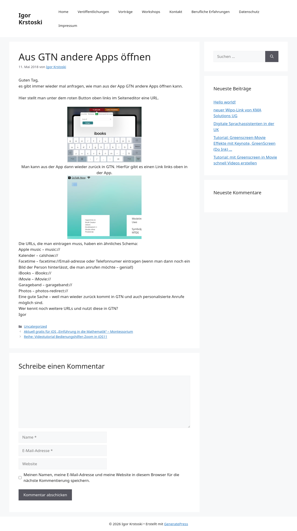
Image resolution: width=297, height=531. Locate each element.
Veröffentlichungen (93, 11)
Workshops (151, 11)
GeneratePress (176, 524)
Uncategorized (35, 326)
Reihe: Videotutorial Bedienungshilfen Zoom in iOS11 (65, 336)
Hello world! (224, 102)
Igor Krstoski (30, 18)
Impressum (67, 25)
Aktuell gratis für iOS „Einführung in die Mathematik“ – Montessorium (78, 331)
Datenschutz (249, 11)
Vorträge (125, 11)
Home (63, 11)
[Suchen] (271, 56)
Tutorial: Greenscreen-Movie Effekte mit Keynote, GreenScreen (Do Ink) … (244, 143)
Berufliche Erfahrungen (210, 11)
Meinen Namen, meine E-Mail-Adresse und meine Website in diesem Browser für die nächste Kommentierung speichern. (101, 477)
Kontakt (175, 11)
